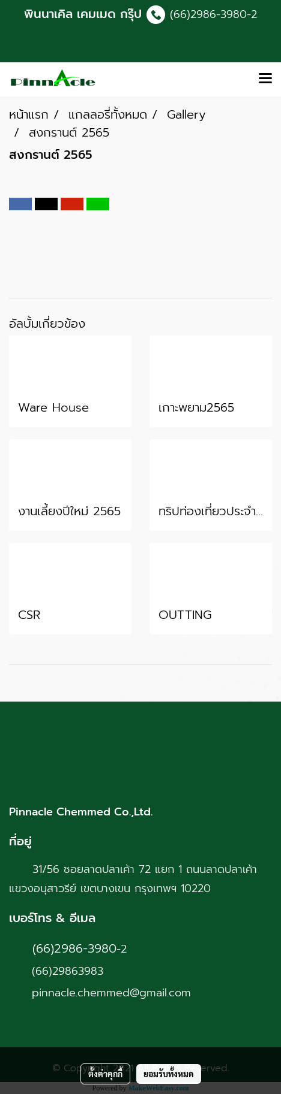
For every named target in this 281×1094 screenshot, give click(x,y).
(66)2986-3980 (208, 14)
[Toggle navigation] (265, 79)
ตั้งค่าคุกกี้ (105, 1073)
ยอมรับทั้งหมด (169, 1073)
